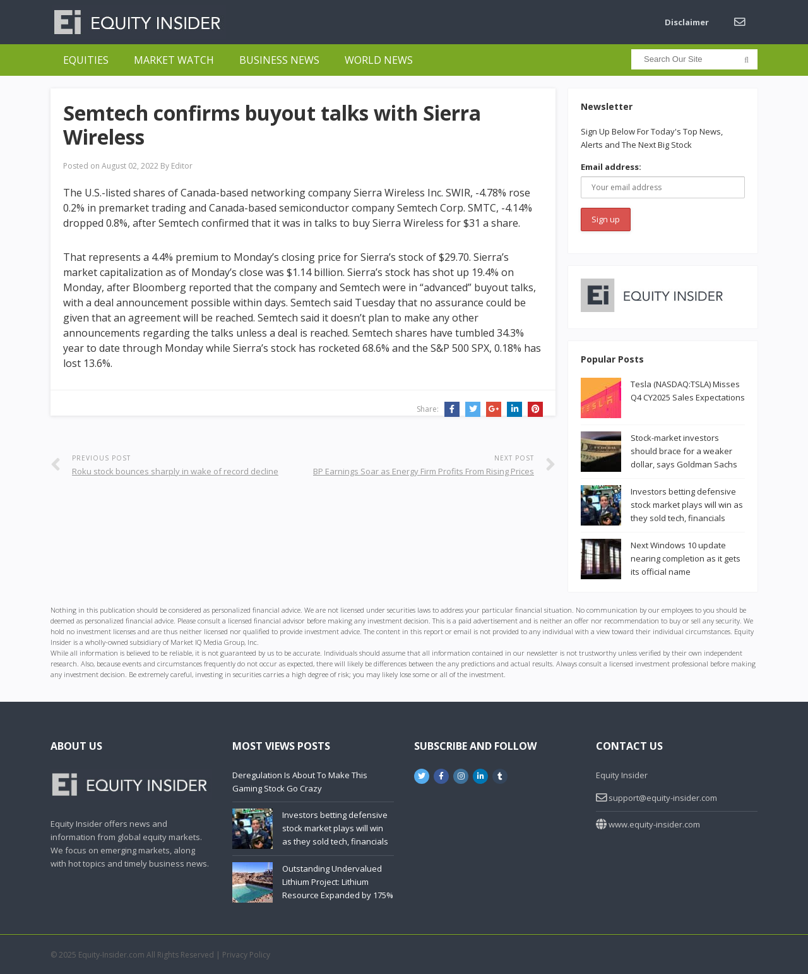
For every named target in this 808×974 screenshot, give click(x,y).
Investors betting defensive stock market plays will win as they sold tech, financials (687, 505)
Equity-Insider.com (111, 954)
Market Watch (174, 60)
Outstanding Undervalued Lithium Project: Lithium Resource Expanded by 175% (337, 882)
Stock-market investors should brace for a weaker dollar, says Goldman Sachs (684, 451)
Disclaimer (687, 22)
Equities (86, 60)
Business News (279, 60)
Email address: (611, 166)
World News (379, 60)
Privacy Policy (246, 954)
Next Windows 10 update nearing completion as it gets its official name (685, 558)
